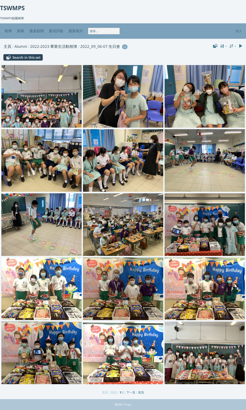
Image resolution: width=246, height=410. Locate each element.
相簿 (8, 30)
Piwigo (127, 404)
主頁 (7, 46)
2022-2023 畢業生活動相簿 (53, 46)
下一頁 (130, 392)
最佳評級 (56, 30)
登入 (239, 31)
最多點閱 (36, 30)
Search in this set (26, 57)
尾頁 (141, 392)
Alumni (20, 46)
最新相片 (76, 30)
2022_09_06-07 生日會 (100, 46)
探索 (20, 30)
